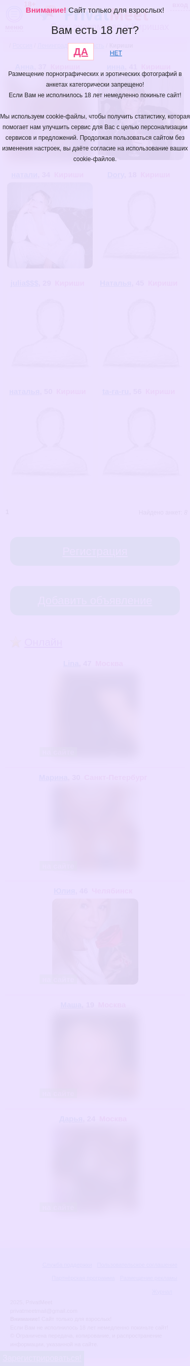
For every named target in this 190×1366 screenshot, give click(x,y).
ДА (80, 51)
